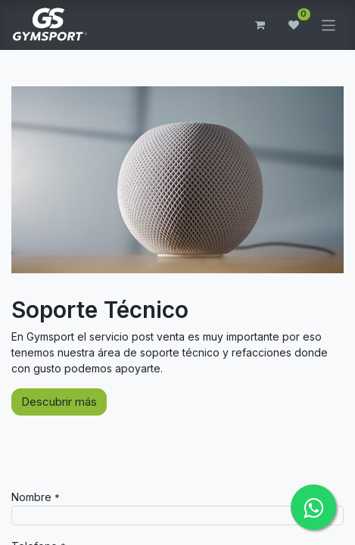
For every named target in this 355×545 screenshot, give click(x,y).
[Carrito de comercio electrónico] (260, 25)
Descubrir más (59, 401)
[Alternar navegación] (328, 24)
